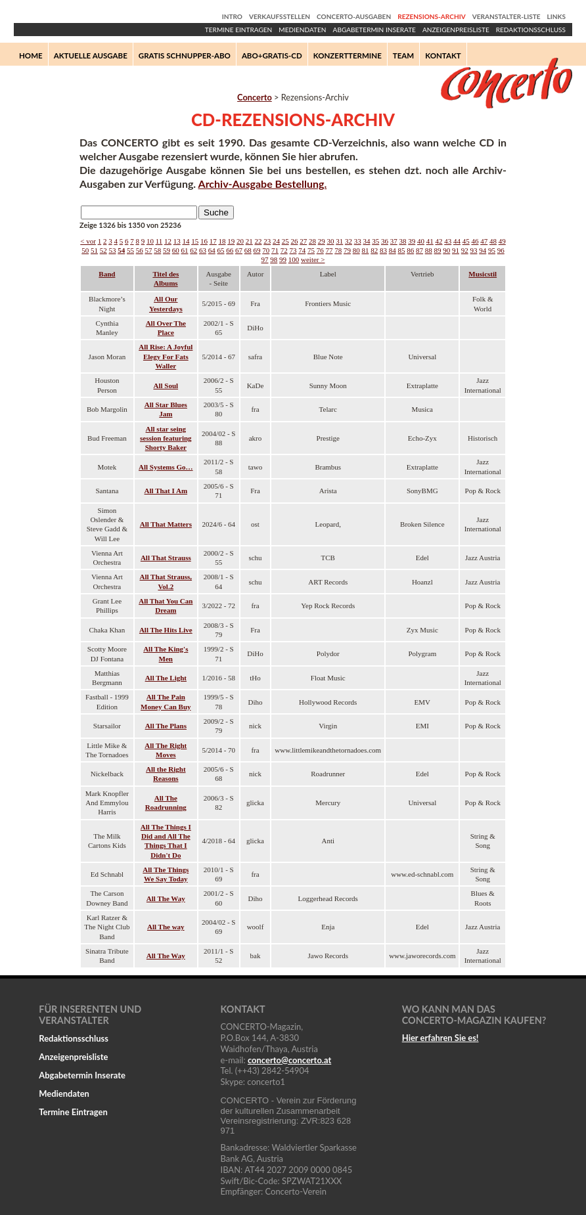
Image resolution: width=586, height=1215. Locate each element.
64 (211, 250)
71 (275, 250)
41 (430, 241)
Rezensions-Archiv (431, 16)
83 (383, 250)
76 (320, 250)
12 (167, 241)
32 (348, 241)
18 (221, 241)
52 (103, 250)
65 (221, 250)
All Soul (166, 385)
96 (501, 250)
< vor (88, 241)
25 (285, 241)
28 (312, 241)
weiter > (313, 259)
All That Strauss (166, 558)
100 (294, 259)
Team (403, 55)
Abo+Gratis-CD (272, 55)
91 (455, 250)
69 (257, 250)
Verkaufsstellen (279, 16)
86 (410, 250)
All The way (166, 927)
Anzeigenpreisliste (455, 29)
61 (185, 250)
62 (193, 250)
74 (301, 250)
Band (107, 274)
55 (130, 250)
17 (213, 241)
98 (273, 259)
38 (402, 241)
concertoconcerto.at (289, 1060)
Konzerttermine (347, 55)
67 (238, 250)
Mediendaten (302, 29)
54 (121, 250)
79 (347, 250)
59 (166, 250)
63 (202, 250)
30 (330, 241)
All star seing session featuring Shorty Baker (166, 438)
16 (204, 241)
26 (294, 241)
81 (365, 250)
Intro (232, 16)
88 (428, 250)
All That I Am (166, 491)
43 (447, 241)
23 (267, 241)
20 (240, 241)
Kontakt (443, 55)
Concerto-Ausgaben (354, 16)
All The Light (166, 678)
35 (375, 241)
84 (392, 250)
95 (491, 250)
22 (257, 241)
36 (384, 241)
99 (282, 259)
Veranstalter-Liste (506, 16)
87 (419, 250)
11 (159, 241)
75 (311, 250)
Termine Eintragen (238, 29)
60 (175, 250)
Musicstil (482, 274)
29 (321, 241)
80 (356, 250)
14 (185, 241)
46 (474, 241)
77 (329, 250)
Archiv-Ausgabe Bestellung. (262, 183)
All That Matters (166, 524)
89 (437, 250)
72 (284, 250)
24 (276, 241)
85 (401, 250)
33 (357, 241)
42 (438, 241)
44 (457, 241)
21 (249, 241)
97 (265, 259)
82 (374, 250)
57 (148, 250)
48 (493, 241)
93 (474, 250)
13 (177, 241)
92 (464, 250)
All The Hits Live (165, 630)
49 (502, 241)
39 (411, 241)
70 (265, 250)
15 (194, 241)
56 (139, 250)
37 (393, 241)
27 (303, 241)
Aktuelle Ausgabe (90, 55)
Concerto (254, 97)
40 (420, 241)
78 (338, 250)
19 (231, 241)
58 (157, 250)
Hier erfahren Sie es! (440, 1037)
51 (94, 250)
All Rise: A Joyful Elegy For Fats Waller (165, 356)
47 (483, 241)
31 (339, 241)
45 (466, 241)
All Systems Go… (166, 467)
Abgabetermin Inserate (374, 29)
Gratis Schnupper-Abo (185, 55)
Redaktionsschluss (531, 29)
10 (150, 241)
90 (446, 250)
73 (293, 250)
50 (85, 250)
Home (31, 55)
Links (556, 16)
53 (112, 250)
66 (229, 250)
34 (366, 241)
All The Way (165, 898)
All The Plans (166, 726)
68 (248, 250)
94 (482, 250)
